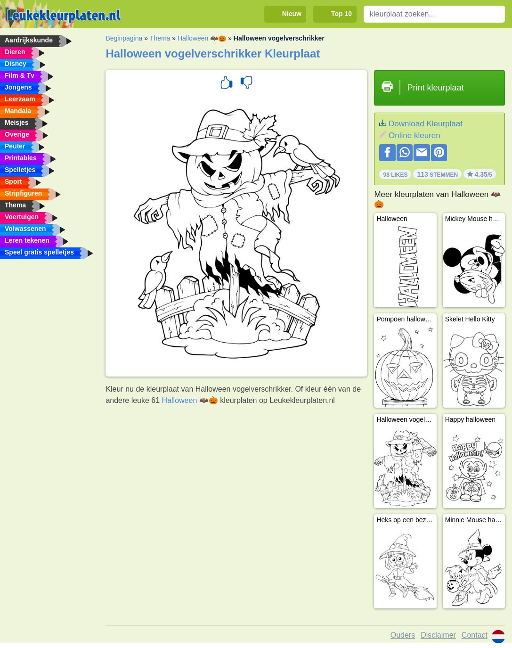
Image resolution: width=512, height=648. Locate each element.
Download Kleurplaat (426, 123)
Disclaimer (438, 635)
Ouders (402, 635)
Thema (160, 38)
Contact (475, 635)
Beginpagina (124, 38)
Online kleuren (414, 135)
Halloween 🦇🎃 (202, 38)
